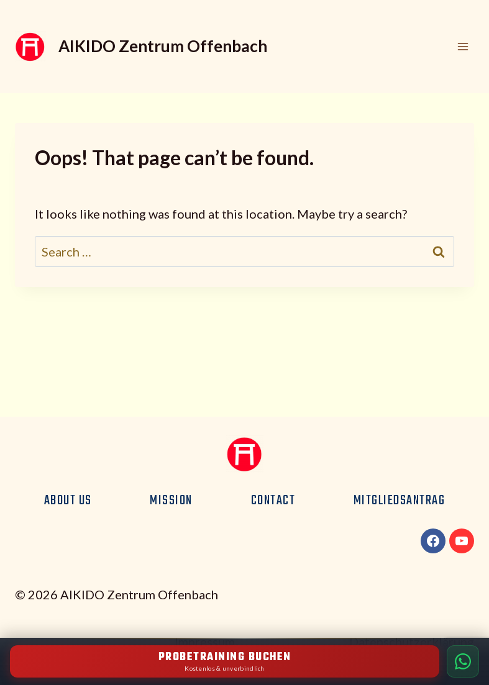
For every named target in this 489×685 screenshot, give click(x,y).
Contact (273, 500)
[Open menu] (462, 46)
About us (68, 500)
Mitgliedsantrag (400, 500)
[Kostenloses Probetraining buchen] (224, 661)
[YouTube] (461, 540)
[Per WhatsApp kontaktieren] (463, 661)
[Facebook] (433, 540)
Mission (171, 500)
